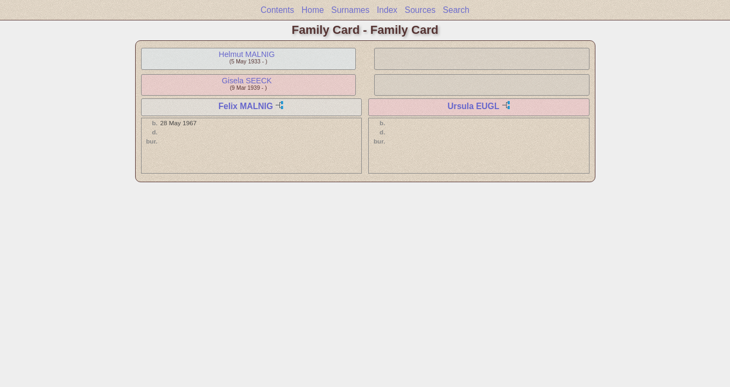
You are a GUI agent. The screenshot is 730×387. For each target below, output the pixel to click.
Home (312, 10)
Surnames (350, 10)
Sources (420, 10)
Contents (277, 10)
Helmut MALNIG (247, 54)
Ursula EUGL (473, 106)
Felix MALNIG (246, 106)
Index (387, 10)
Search (456, 10)
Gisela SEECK (247, 80)
